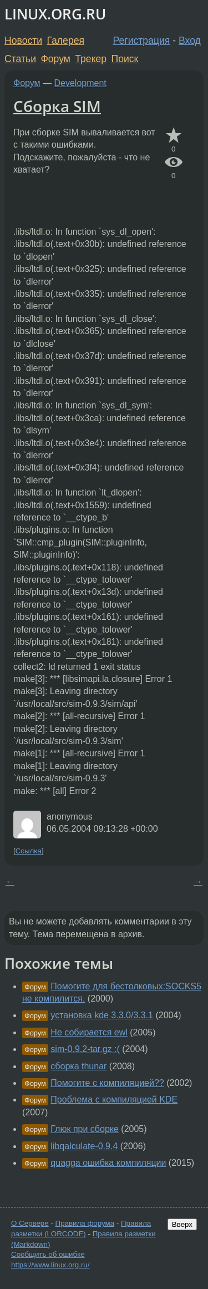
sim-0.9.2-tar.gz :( (84, 1049)
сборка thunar (78, 1066)
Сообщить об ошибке (48, 1254)
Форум (55, 58)
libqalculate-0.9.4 (84, 1146)
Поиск (125, 58)
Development (80, 83)
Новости (23, 40)
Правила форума (85, 1223)
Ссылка (29, 851)
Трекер (90, 58)
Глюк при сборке (84, 1129)
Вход (190, 40)
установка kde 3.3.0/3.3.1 (101, 1015)
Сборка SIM (57, 106)
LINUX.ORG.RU (55, 14)
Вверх (182, 1224)
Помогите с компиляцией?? (107, 1083)
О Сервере (30, 1223)
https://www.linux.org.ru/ (50, 1265)
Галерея (65, 40)
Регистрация (141, 40)
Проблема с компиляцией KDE (113, 1099)
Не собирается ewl (89, 1032)
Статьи (20, 58)
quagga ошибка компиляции (108, 1162)
